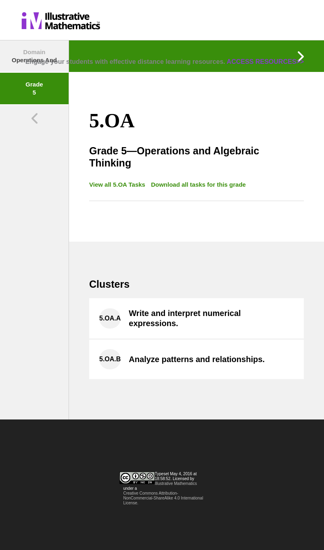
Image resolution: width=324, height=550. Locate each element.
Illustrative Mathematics (176, 483)
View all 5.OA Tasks (118, 184)
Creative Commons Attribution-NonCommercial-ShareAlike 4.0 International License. (163, 498)
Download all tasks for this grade (198, 184)
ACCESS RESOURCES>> (265, 61)
